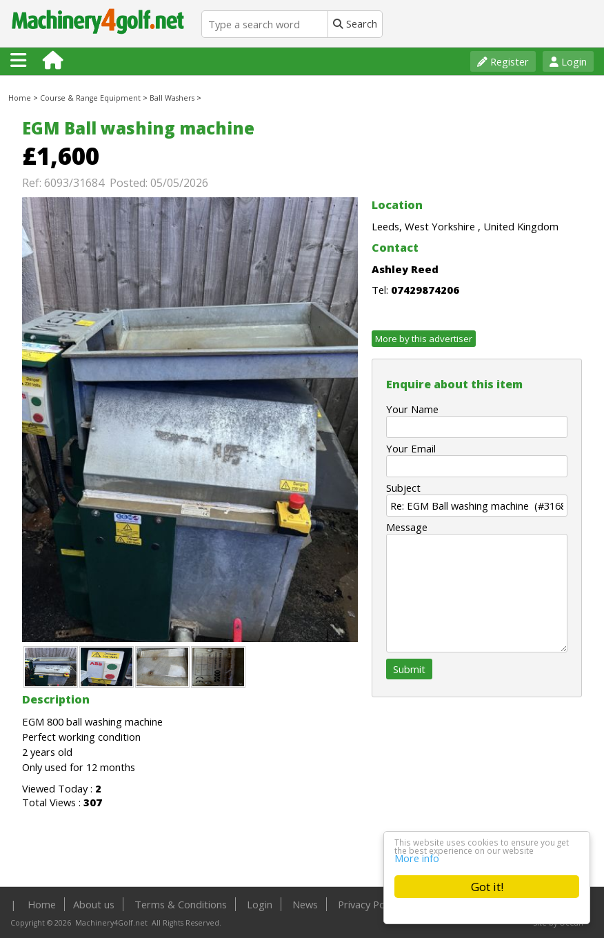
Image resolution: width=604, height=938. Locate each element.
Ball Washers (172, 98)
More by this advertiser (423, 338)
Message (406, 527)
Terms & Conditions (180, 904)
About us (93, 904)
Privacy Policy (368, 904)
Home (19, 98)
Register (503, 61)
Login (568, 61)
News (305, 904)
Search (355, 23)
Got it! (487, 887)
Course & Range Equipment (90, 98)
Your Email (411, 448)
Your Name (412, 409)
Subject (403, 488)
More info (416, 857)
